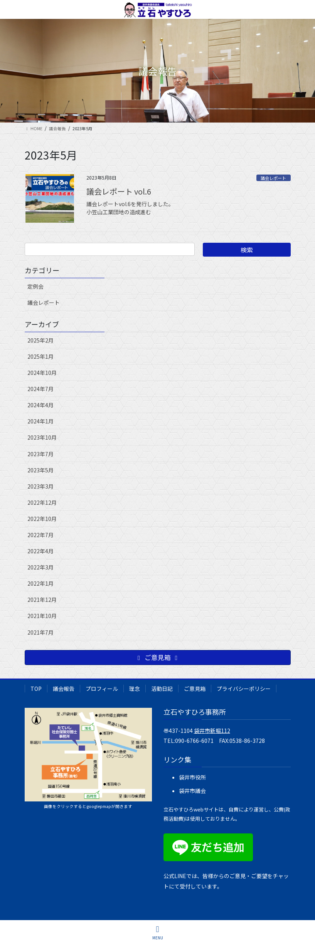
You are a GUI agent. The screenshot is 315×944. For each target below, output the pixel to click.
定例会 (35, 286)
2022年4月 (40, 551)
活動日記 (162, 688)
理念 (134, 688)
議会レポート (273, 178)
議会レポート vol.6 (118, 191)
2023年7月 (40, 454)
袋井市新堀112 (212, 730)
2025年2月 (40, 340)
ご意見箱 (195, 688)
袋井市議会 (192, 791)
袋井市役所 (192, 777)
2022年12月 (42, 502)
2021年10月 (42, 616)
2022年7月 (40, 535)
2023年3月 (40, 486)
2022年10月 (42, 518)
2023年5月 (40, 470)
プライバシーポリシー (244, 688)
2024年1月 (40, 421)
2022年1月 (40, 583)
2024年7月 (40, 389)
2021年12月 (42, 599)
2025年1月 (40, 356)
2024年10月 (42, 372)
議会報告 (63, 688)
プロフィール (102, 688)
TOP (36, 688)
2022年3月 (40, 567)
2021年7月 (40, 632)
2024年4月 (40, 405)
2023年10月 (42, 437)
